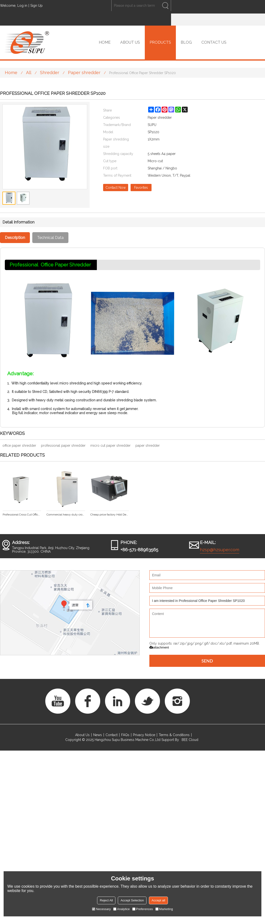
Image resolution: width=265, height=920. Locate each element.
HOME (105, 42)
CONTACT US (213, 42)
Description (15, 237)
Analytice (121, 909)
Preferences (142, 909)
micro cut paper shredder (110, 445)
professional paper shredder (63, 445)
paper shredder (147, 445)
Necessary (101, 909)
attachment (159, 647)
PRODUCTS (160, 42)
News (97, 735)
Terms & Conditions (174, 735)
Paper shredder (84, 72)
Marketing (164, 909)
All (28, 72)
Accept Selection (132, 900)
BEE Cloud (190, 739)
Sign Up (36, 5)
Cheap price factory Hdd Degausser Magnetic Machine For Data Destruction (109, 514)
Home (11, 72)
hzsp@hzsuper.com (219, 549)
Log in (22, 5)
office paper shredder (19, 445)
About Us (82, 735)
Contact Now (116, 187)
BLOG (186, 42)
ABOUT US (130, 42)
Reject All (106, 900)
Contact (112, 735)
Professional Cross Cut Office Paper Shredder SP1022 (22, 514)
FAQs (125, 735)
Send (207, 660)
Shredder (49, 72)
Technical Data (50, 237)
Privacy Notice (144, 735)
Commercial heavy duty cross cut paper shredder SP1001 (65, 514)
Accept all (158, 900)
